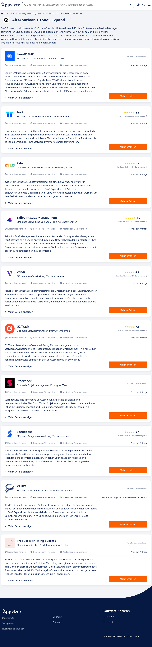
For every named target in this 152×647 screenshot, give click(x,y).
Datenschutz (8, 617)
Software (57, 622)
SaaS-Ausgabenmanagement (29, 13)
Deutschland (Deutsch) (126, 636)
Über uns (57, 616)
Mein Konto (109, 616)
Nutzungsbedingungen (13, 628)
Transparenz (8, 623)
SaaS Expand (50, 13)
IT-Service (10, 13)
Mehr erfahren (128, 96)
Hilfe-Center (109, 622)
